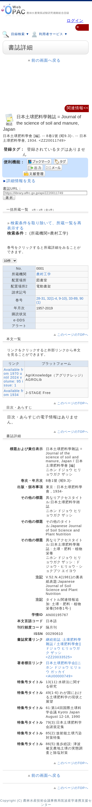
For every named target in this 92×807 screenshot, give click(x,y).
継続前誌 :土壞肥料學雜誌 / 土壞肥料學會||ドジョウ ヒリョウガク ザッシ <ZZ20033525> (63, 648)
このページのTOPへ (72, 334)
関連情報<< (78, 108)
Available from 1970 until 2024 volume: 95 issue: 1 (14, 377)
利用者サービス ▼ (48, 34)
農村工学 (43, 274)
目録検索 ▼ (15, 34)
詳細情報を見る (21, 181)
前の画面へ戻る (46, 60)
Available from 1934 (14, 393)
